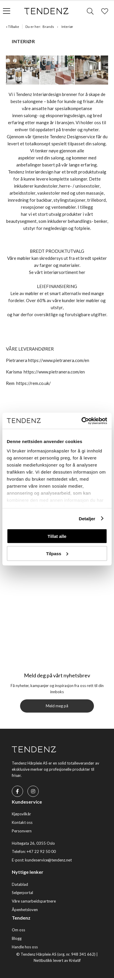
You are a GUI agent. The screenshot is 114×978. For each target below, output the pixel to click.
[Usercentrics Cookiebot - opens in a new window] (81, 421)
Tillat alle (57, 536)
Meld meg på (57, 705)
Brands (48, 26)
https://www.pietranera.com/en (58, 360)
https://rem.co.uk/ (33, 383)
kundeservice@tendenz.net (48, 860)
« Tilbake (12, 26)
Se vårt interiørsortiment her (57, 272)
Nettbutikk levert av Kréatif (57, 960)
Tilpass (57, 553)
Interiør (67, 26)
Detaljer (87, 518)
